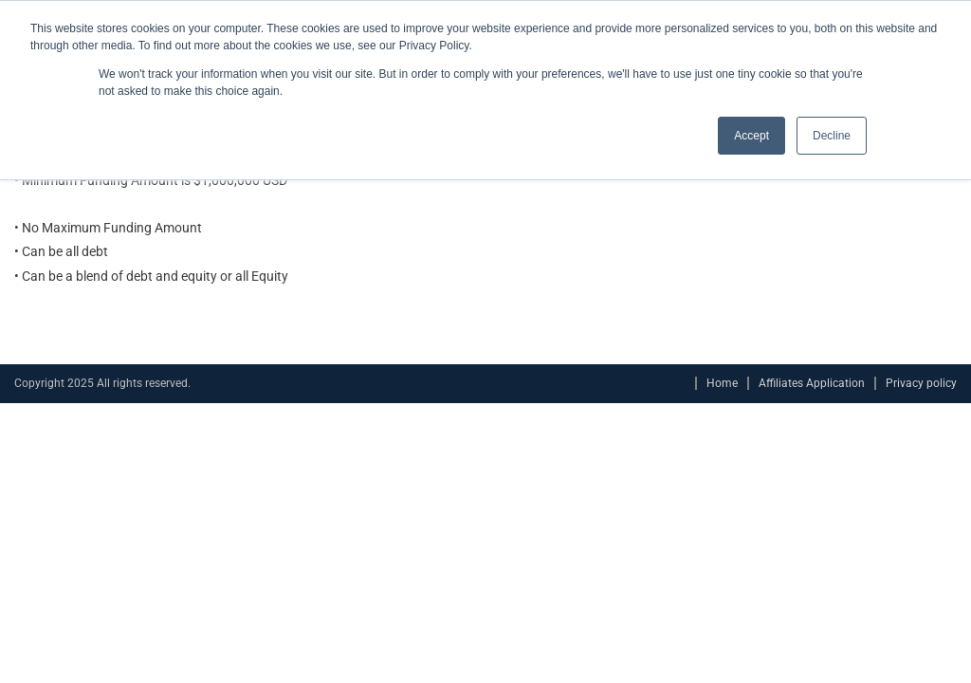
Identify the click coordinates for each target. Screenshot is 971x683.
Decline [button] (832, 135)
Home (722, 383)
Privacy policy (921, 383)
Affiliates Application (812, 383)
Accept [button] (751, 135)
